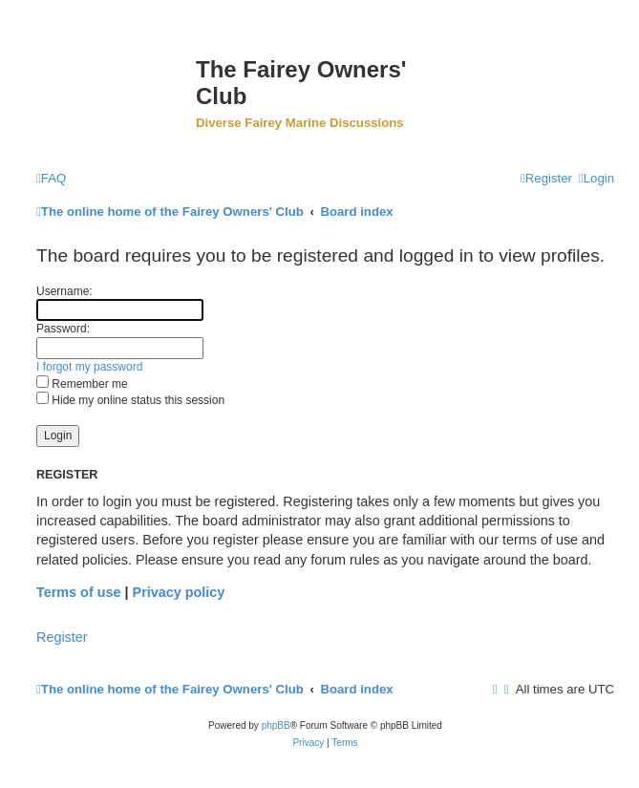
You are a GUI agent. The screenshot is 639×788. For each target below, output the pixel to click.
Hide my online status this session (130, 400)
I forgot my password (89, 366)
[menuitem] (51, 178)
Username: (64, 291)
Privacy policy (179, 592)
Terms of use (78, 592)
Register (62, 637)
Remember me (82, 384)
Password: (63, 328)
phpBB (276, 725)
